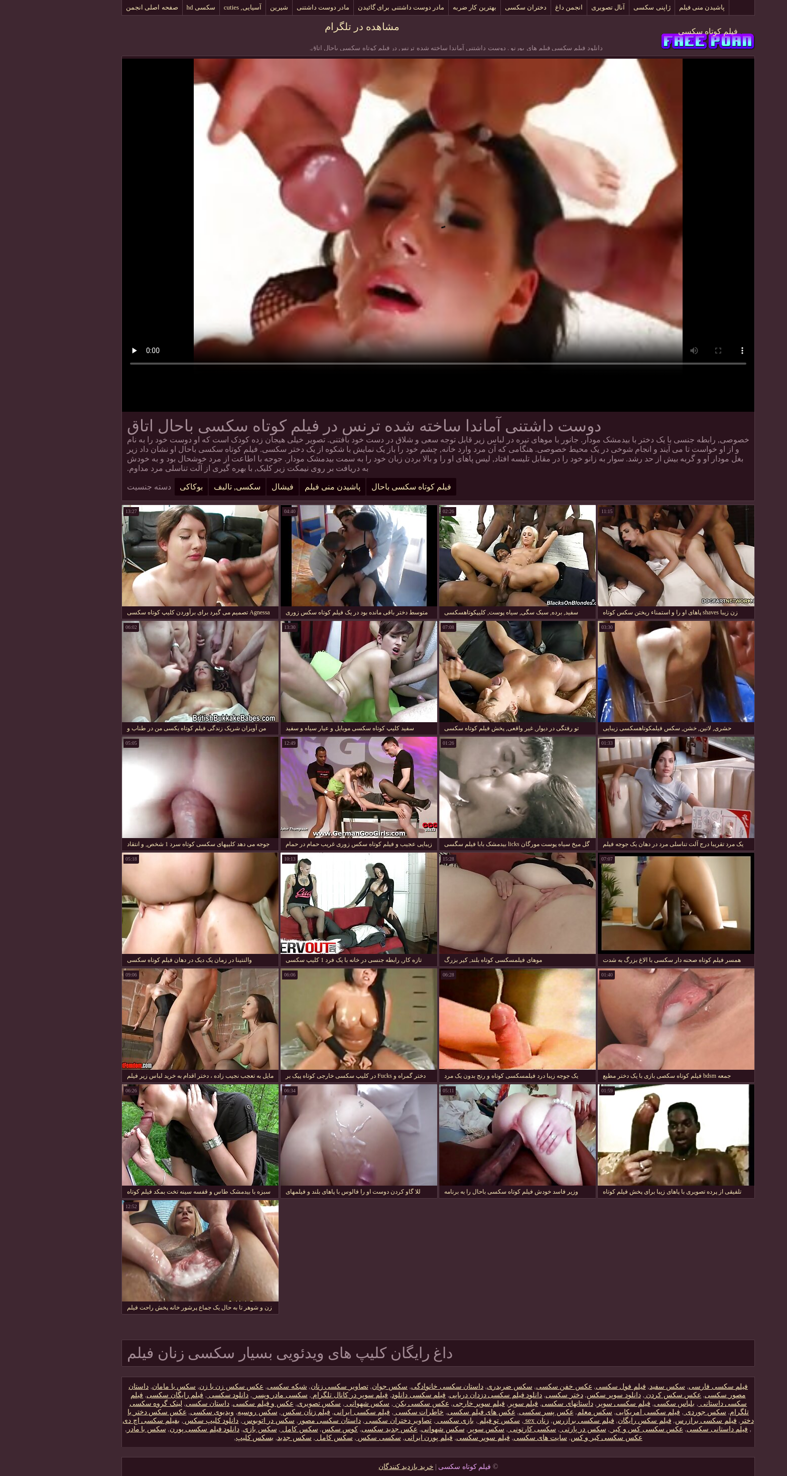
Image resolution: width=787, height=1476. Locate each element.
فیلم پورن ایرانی (384, 1437)
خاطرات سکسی (374, 1412)
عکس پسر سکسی (501, 1412)
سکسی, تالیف (192, 486)
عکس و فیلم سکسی (218, 1403)
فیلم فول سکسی (576, 1386)
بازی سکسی (409, 1420)
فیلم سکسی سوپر (579, 1403)
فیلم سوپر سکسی (438, 1437)
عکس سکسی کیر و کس (562, 1437)
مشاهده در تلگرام (317, 26)
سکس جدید (249, 1437)
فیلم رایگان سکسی (130, 1395)
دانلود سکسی (183, 1395)
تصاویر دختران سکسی (353, 1420)
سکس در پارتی (538, 1429)
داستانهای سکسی (523, 1403)
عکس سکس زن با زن (187, 1386)
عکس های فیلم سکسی (437, 1412)
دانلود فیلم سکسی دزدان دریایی (451, 1395)
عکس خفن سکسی (519, 1386)
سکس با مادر (101, 1429)
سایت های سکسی (495, 1437)
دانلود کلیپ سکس (166, 1420)
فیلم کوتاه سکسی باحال (367, 486)
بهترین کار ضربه (430, 7)
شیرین (234, 7)
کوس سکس (295, 1429)
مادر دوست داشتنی (278, 7)
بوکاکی (146, 486)
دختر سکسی (520, 1395)
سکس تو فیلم (454, 1420)
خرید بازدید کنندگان (361, 1466)
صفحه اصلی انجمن (107, 7)
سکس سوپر (442, 1429)
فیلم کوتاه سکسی (663, 31)
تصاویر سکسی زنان (295, 1386)
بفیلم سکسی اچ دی (106, 1420)
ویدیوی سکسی (168, 1412)
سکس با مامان (129, 1386)
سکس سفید (623, 1386)
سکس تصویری (274, 1403)
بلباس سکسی (629, 1403)
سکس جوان (345, 1386)
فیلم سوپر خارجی (434, 1403)
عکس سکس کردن (628, 1395)
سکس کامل (255, 1429)
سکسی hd (156, 7)
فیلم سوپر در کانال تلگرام (305, 1395)
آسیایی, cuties (198, 7)
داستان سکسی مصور (284, 1420)
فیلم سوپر (479, 1403)
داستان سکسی (163, 1403)
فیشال (238, 486)
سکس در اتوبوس (223, 1420)
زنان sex (491, 1420)
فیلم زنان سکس (261, 1412)
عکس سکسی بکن (376, 1403)
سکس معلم (550, 1412)
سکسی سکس (334, 1437)
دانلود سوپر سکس (569, 1395)
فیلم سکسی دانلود (374, 1395)
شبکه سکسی (242, 1386)
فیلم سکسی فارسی (673, 1386)
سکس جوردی (660, 1412)
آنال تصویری (563, 7)
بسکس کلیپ (210, 1437)
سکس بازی (215, 1429)
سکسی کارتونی (487, 1429)
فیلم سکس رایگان (600, 1420)
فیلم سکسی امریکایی (603, 1412)
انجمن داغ (524, 7)
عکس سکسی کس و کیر (602, 1429)
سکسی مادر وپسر (235, 1395)
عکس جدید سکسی (345, 1429)
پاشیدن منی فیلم (657, 7)
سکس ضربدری (465, 1386)
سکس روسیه (213, 1412)
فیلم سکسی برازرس (661, 1420)
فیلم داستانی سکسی (672, 1429)
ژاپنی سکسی (607, 7)
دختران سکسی (481, 7)
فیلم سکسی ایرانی (317, 1412)
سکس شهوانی (322, 1403)
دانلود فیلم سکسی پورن (160, 1429)
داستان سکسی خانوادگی (402, 1386)
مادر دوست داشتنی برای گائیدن (356, 7)
